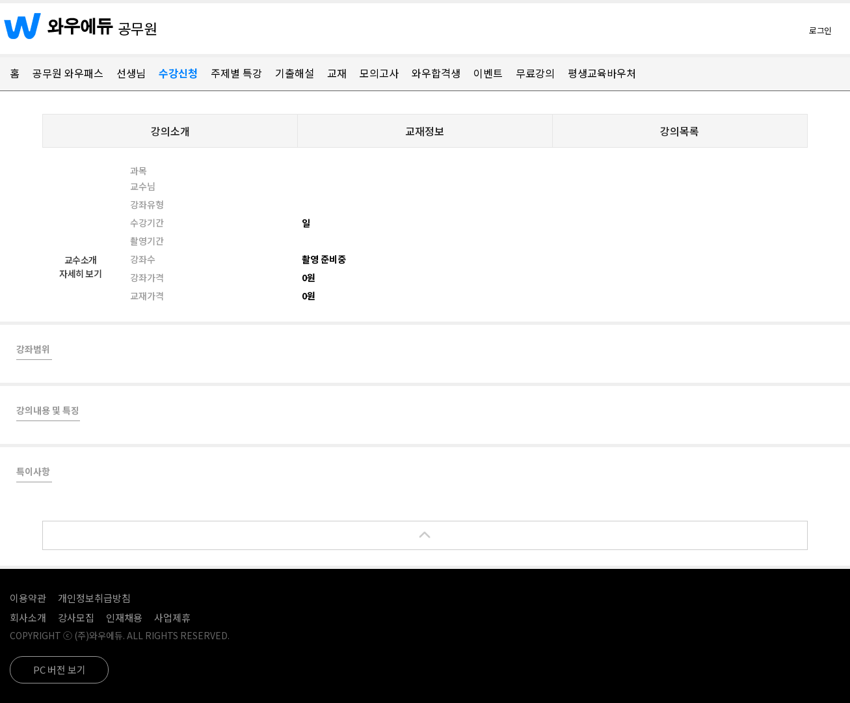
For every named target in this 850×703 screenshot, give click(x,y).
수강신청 (178, 73)
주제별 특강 (236, 73)
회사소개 (28, 617)
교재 (337, 73)
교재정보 (424, 131)
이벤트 (488, 73)
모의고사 (379, 73)
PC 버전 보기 (59, 669)
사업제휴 (172, 617)
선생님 (131, 73)
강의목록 (679, 131)
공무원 (138, 28)
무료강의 (535, 73)
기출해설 (294, 73)
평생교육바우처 (602, 73)
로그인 (820, 30)
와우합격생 (436, 73)
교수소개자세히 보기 (80, 266)
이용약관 (28, 598)
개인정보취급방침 (94, 598)
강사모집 (76, 617)
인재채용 (124, 617)
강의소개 (170, 131)
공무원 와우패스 (68, 73)
